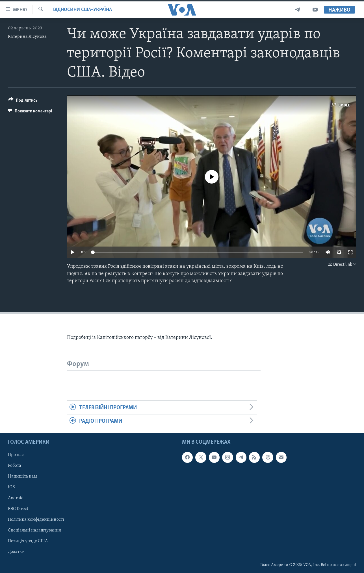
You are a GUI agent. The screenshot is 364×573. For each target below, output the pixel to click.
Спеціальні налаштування (34, 530)
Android (16, 498)
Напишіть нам (22, 476)
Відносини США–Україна (82, 9)
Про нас (16, 455)
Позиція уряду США (28, 541)
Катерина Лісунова (27, 36)
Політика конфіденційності (36, 519)
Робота (14, 465)
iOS (11, 487)
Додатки (16, 552)
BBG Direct (18, 508)
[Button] (23, 101)
